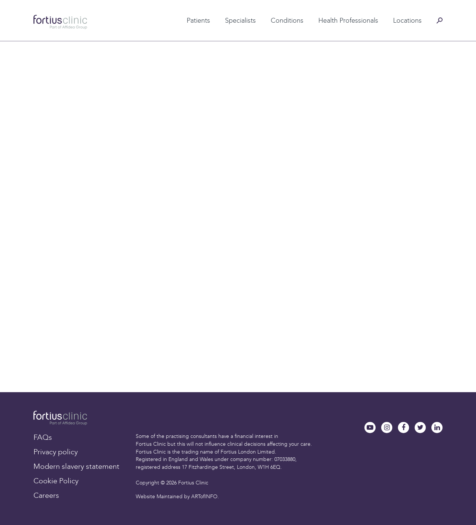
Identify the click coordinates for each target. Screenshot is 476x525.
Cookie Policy (55, 480)
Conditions (287, 20)
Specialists (240, 20)
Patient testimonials (185, 8)
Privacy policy (55, 451)
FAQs (42, 437)
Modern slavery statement (76, 466)
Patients (198, 20)
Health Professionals (348, 20)
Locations (407, 20)
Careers (46, 495)
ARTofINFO (204, 496)
